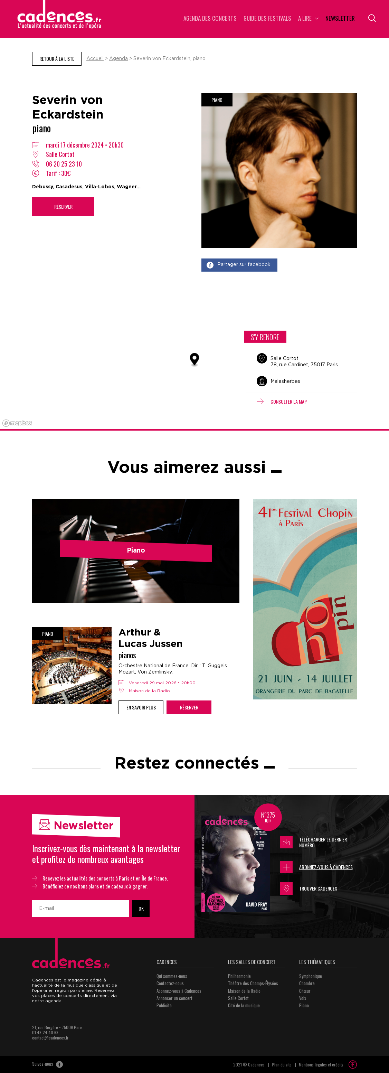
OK (141, 908)
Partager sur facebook (239, 265)
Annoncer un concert (174, 998)
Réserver (63, 206)
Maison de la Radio (244, 990)
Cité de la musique (244, 1005)
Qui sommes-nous (171, 975)
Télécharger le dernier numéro (313, 842)
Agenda (118, 58)
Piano (304, 1005)
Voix (302, 998)
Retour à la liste (56, 58)
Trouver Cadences (308, 888)
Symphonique (310, 975)
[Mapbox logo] (17, 423)
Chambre (307, 983)
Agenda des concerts (210, 18)
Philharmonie (239, 975)
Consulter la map (282, 401)
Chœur (305, 990)
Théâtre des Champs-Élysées (253, 983)
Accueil (95, 58)
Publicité (164, 1005)
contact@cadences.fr (50, 1038)
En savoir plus (141, 707)
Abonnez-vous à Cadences (316, 867)
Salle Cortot (238, 998)
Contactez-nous (170, 983)
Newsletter (340, 18)
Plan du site (282, 1064)
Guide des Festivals (267, 18)
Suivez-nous (47, 1064)
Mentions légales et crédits (321, 1064)
